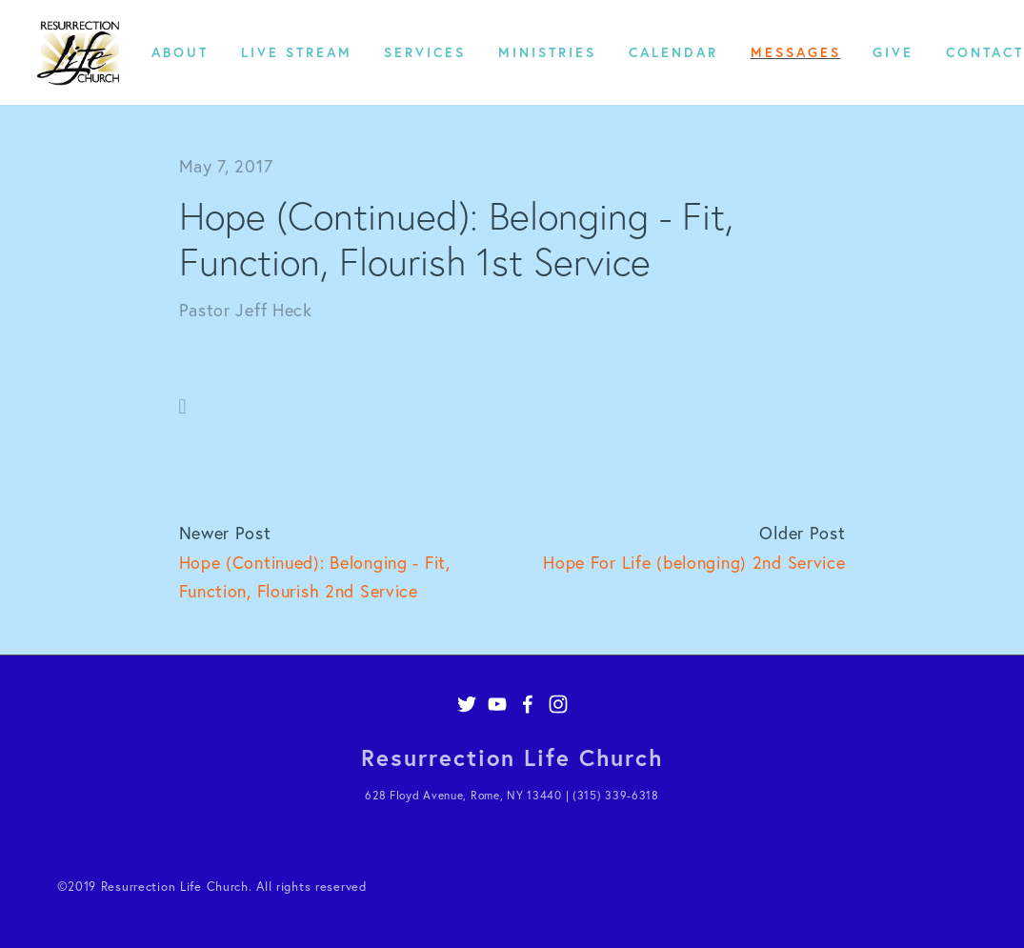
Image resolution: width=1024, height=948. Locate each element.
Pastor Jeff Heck (245, 310)
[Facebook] (527, 704)
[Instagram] (558, 704)
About (180, 52)
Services (425, 52)
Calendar (673, 52)
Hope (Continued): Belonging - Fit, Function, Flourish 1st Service (456, 238)
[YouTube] (497, 704)
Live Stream (296, 52)
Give (893, 52)
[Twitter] (466, 704)
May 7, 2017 (226, 166)
